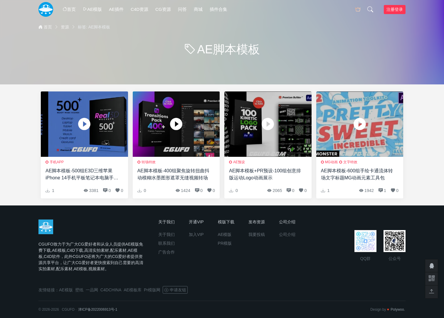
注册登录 (394, 9)
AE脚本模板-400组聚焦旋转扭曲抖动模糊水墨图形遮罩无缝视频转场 (173, 174)
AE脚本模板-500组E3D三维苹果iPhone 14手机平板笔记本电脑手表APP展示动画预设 (82, 174)
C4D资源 (139, 9)
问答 (182, 9)
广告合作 (166, 252)
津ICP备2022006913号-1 (97, 309)
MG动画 (331, 162)
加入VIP (196, 234)
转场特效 (149, 162)
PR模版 (225, 243)
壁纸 (79, 290)
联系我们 (166, 243)
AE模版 (92, 9)
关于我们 (166, 234)
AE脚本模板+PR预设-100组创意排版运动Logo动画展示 (265, 174)
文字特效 (350, 162)
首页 (69, 9)
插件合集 (218, 9)
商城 (198, 9)
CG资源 (163, 9)
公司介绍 (287, 234)
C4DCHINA (111, 290)
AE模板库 (133, 290)
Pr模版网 (152, 290)
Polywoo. (398, 309)
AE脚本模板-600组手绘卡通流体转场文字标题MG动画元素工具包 (357, 174)
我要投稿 (256, 234)
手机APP (57, 162)
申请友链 (175, 290)
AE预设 (239, 162)
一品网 (92, 290)
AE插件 (116, 9)
